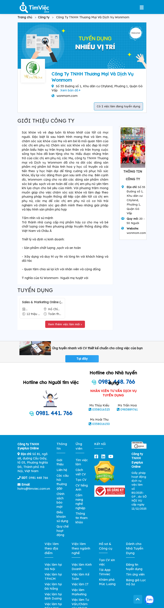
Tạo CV (81, 480)
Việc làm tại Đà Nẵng (53, 586)
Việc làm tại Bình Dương (53, 596)
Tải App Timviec (104, 572)
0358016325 (101, 409)
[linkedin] (104, 456)
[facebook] (97, 456)
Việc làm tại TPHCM (53, 576)
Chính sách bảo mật (60, 500)
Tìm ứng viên (135, 574)
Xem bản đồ (70, 90)
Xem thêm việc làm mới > (65, 324)
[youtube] (111, 456)
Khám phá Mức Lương (107, 582)
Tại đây (82, 359)
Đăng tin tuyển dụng (134, 567)
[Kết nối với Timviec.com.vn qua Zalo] (149, 599)
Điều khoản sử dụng (62, 516)
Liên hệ (62, 470)
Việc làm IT (80, 584)
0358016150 (101, 424)
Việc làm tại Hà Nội (53, 567)
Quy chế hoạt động (63, 530)
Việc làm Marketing (79, 592)
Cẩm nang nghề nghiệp (80, 501)
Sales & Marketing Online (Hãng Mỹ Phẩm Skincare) (42, 302)
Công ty (43, 17)
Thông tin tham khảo (82, 518)
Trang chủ (24, 17)
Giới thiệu (60, 462)
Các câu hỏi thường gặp (63, 482)
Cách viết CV (81, 472)
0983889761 (129, 409)
